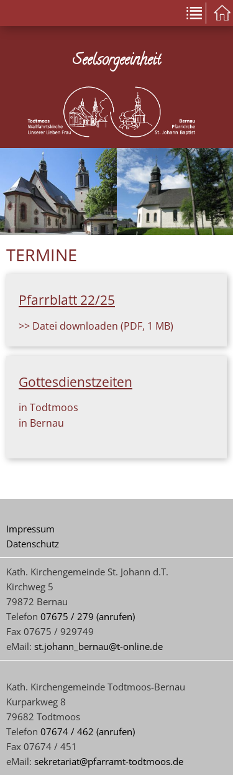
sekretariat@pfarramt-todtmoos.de (108, 761)
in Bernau (41, 423)
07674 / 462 (67, 731)
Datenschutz (32, 543)
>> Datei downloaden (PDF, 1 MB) (96, 326)
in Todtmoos (48, 407)
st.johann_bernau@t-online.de (98, 646)
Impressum (30, 528)
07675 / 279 (67, 616)
